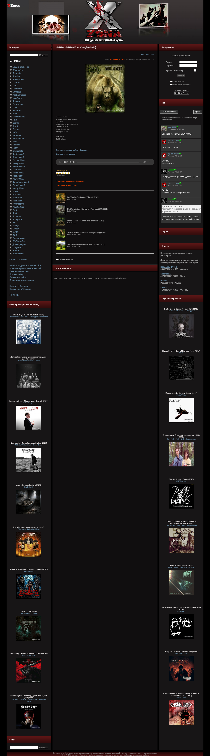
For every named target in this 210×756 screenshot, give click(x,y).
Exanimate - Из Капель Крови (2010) (181, 393)
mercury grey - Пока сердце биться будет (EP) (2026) (28, 697)
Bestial (163, 281)
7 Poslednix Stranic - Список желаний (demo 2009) (181, 608)
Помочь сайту (16, 274)
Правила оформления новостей (25, 268)
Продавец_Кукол (117, 59)
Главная (17, 61)
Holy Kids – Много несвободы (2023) (181, 651)
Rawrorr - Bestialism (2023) (181, 565)
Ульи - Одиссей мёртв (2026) (28, 485)
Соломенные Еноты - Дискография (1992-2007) (181, 436)
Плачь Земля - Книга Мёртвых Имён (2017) (181, 351)
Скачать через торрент (66, 154)
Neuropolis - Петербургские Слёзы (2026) (28, 443)
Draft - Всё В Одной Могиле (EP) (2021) (181, 309)
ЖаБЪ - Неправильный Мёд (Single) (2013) (86, 244)
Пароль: (170, 65)
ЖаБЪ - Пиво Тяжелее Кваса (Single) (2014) (86, 233)
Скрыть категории (18, 259)
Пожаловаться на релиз (66, 185)
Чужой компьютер (175, 70)
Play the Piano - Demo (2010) (181, 479)
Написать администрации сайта (25, 265)
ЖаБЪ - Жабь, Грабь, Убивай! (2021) (83, 197)
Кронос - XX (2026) (29, 611)
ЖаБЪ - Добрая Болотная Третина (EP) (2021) (87, 209)
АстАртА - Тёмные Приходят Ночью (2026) (29, 569)
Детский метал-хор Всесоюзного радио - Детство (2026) (28, 358)
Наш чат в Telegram (19, 286)
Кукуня (163, 287)
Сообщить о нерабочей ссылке (70, 181)
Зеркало (83, 150)
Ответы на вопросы (19, 271)
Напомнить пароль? (181, 85)
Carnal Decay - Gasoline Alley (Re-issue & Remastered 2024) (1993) (181, 695)
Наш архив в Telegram (20, 289)
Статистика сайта (18, 277)
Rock (152, 54)
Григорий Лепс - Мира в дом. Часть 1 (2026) (28, 401)
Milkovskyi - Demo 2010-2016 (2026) (28, 315)
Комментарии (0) (64, 259)
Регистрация (178, 81)
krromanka (165, 274)
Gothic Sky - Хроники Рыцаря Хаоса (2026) (29, 653)
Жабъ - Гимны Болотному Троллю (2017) (85, 221)
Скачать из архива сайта (67, 150)
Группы (14, 294)
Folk (142, 54)
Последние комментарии (22, 280)
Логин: (169, 62)
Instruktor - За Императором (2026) (28, 527)
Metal (147, 54)
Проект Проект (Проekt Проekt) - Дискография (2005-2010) (181, 522)
